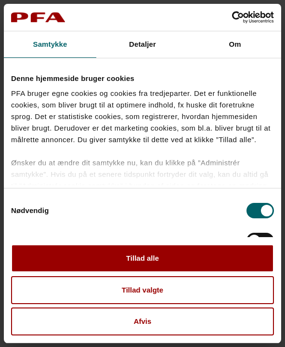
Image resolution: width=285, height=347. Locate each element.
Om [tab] (235, 44)
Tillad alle (142, 258)
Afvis (143, 321)
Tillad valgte (142, 290)
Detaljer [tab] (142, 44)
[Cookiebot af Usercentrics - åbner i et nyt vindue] (232, 17)
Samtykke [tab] (50, 44)
